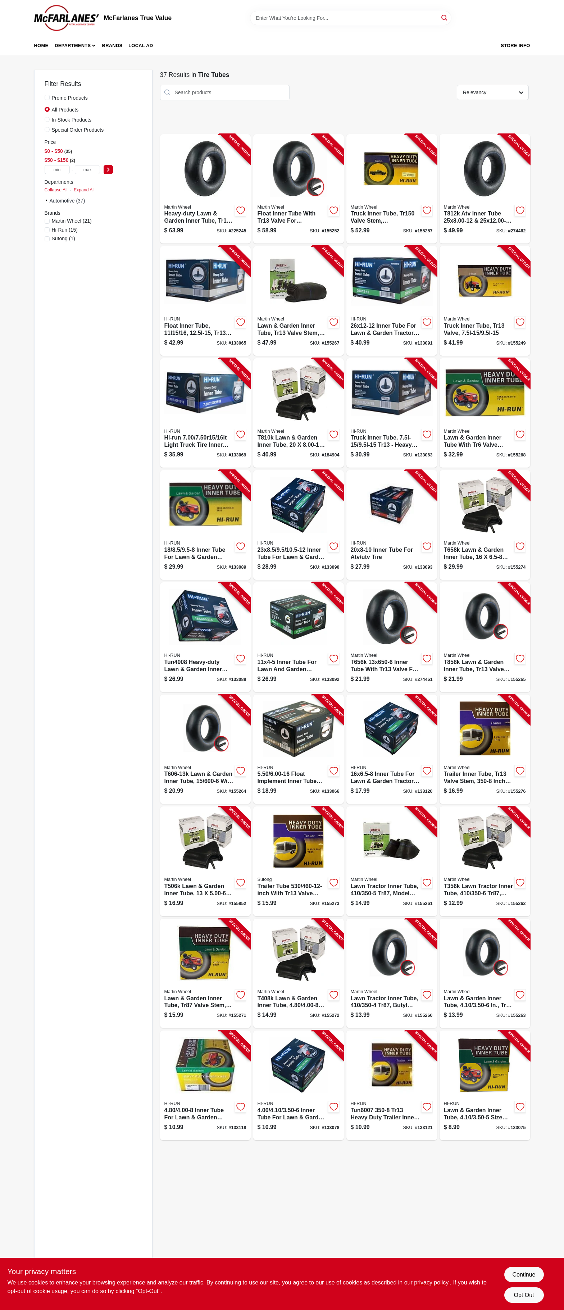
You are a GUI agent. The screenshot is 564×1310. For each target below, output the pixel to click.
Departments (73, 45)
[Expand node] (47, 200)
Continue (523, 1275)
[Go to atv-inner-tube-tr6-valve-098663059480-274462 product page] (485, 189)
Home (41, 45)
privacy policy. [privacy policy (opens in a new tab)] (432, 1282)
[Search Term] (350, 18)
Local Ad (140, 45)
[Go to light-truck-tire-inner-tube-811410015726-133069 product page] (205, 413)
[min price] (57, 169)
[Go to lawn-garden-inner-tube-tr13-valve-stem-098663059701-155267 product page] (298, 301)
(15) (65, 230)
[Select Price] (108, 169)
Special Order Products (78, 130)
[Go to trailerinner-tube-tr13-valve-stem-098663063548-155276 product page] (485, 749)
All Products (65, 110)
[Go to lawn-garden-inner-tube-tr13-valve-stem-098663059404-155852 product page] (205, 861)
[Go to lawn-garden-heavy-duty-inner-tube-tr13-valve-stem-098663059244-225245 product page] (205, 189)
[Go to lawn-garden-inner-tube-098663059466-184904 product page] (298, 413)
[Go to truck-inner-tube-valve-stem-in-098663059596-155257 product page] (391, 189)
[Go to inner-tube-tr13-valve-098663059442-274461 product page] (391, 637)
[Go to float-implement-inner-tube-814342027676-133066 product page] (298, 749)
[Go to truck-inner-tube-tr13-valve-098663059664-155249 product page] (485, 301)
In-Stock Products (72, 120)
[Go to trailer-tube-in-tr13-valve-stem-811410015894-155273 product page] (298, 861)
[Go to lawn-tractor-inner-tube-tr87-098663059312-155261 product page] (391, 861)
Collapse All (56, 189)
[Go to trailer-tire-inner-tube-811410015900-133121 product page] (391, 1085)
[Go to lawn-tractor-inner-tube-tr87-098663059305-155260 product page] (391, 973)
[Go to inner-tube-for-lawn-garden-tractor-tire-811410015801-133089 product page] (205, 525)
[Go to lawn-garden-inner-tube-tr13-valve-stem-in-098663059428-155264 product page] (205, 749)
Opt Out (524, 1295)
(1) (63, 238)
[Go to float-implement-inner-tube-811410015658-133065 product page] (205, 301)
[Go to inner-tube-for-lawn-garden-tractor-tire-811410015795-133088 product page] (205, 637)
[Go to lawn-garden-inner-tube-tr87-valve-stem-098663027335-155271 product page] (205, 973)
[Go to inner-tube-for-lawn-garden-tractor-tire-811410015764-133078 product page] (298, 1085)
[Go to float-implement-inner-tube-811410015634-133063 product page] (391, 413)
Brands (112, 45)
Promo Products (70, 98)
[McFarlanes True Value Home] (66, 18)
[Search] (445, 17)
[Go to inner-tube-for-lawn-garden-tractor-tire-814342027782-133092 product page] (298, 637)
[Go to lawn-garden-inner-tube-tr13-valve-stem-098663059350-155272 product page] (298, 973)
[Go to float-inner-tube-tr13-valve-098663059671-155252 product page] (298, 189)
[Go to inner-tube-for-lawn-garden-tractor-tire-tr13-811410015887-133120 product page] (391, 749)
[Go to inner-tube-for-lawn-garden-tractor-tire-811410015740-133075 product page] (485, 1085)
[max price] (87, 169)
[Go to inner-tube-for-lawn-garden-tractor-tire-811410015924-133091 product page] (391, 301)
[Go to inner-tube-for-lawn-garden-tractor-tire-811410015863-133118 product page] (205, 1085)
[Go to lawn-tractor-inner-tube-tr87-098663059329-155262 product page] (485, 861)
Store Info (515, 45)
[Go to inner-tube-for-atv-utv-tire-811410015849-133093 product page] (391, 525)
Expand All (84, 189)
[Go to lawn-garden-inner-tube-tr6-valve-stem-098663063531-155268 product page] (485, 413)
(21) (72, 221)
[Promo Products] (47, 97)
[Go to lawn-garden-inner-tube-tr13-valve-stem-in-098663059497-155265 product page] (485, 637)
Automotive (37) (67, 201)
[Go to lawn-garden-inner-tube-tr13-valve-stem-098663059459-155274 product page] (485, 525)
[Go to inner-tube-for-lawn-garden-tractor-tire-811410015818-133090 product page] (298, 525)
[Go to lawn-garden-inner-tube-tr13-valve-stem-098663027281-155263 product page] (485, 973)
